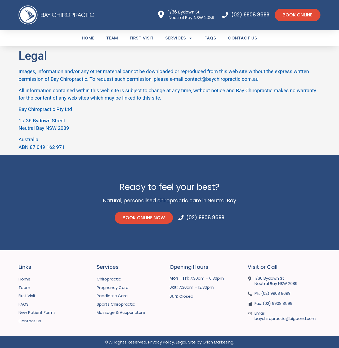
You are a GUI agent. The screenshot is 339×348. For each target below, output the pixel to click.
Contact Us (242, 38)
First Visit (142, 38)
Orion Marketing (218, 342)
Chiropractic (109, 279)
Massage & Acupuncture (121, 312)
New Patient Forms (37, 312)
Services (179, 38)
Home (88, 38)
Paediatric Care (112, 295)
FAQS (210, 38)
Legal (181, 342)
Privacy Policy (161, 342)
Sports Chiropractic (116, 304)
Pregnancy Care (112, 287)
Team (112, 38)
